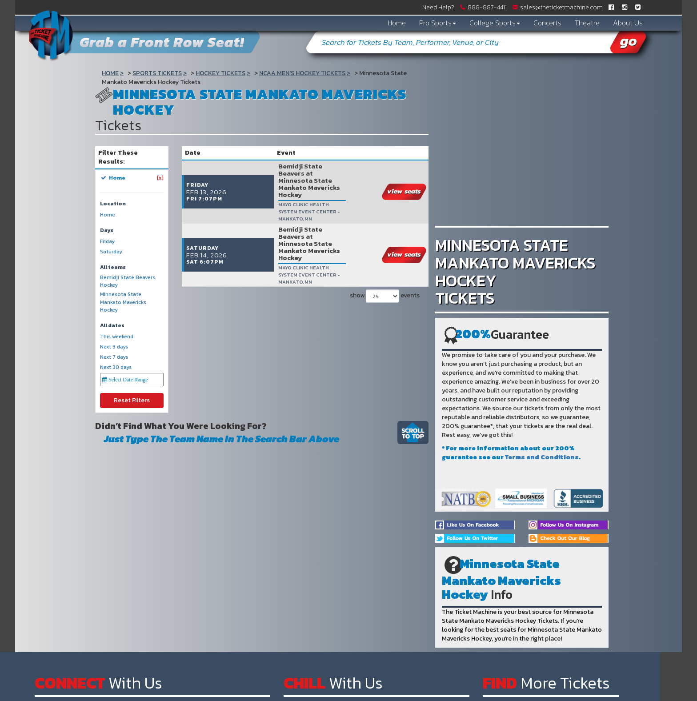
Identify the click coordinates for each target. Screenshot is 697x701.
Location (113, 204)
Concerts (547, 22)
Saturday (111, 252)
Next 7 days (114, 357)
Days (106, 230)
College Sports (494, 22)
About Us (628, 22)
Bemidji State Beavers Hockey (127, 281)
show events (385, 239)
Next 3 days (114, 347)
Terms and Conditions (542, 457)
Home (397, 22)
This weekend (116, 336)
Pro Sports (437, 22)
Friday (107, 241)
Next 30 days (116, 367)
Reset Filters (132, 400)
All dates (112, 325)
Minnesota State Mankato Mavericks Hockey (123, 302)
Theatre (587, 22)
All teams (113, 267)
